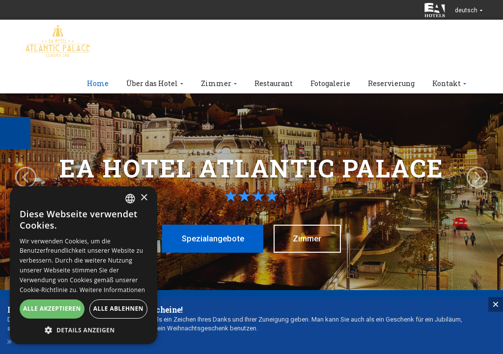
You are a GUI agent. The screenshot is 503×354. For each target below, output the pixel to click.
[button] (83, 329)
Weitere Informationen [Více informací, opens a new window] (112, 290)
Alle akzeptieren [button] (52, 308)
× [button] (143, 198)
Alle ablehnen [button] (118, 308)
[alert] (83, 265)
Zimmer (310, 238)
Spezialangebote (210, 238)
